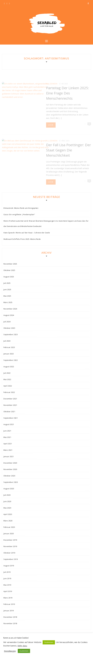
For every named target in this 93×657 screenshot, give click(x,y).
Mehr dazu (22, 645)
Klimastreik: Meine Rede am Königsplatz (20, 208)
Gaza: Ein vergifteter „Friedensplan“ (19, 214)
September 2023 (10, 334)
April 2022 (7, 386)
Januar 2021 (8, 456)
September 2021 (10, 418)
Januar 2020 (8, 533)
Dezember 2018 (10, 617)
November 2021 (10, 405)
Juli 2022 (7, 373)
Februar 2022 (9, 392)
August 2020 (8, 488)
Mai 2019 (7, 585)
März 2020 (7, 520)
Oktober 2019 (9, 553)
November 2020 (10, 469)
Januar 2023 (8, 354)
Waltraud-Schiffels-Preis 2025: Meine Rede (22, 239)
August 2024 (8, 315)
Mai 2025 (7, 296)
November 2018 (10, 623)
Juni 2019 (7, 578)
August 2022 (8, 366)
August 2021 (8, 424)
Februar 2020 (9, 527)
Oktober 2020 (9, 476)
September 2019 (10, 559)
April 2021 (7, 443)
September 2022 (10, 360)
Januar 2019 (8, 610)
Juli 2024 (7, 321)
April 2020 (7, 514)
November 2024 (10, 309)
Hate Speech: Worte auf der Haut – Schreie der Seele (26, 232)
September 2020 (10, 482)
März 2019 (7, 598)
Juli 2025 (7, 283)
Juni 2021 (7, 431)
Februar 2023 (9, 347)
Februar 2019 (9, 604)
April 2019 (7, 591)
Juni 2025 (7, 289)
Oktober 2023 (9, 328)
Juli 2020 (7, 495)
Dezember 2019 (10, 540)
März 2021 (7, 450)
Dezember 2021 (10, 398)
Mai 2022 (7, 379)
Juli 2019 (7, 572)
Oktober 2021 (9, 411)
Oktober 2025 (9, 270)
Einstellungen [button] (10, 651)
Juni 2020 (7, 501)
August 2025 (8, 276)
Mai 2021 (7, 437)
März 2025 (7, 302)
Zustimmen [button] (48, 642)
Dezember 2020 (10, 463)
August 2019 (8, 565)
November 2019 (10, 546)
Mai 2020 (7, 508)
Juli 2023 (7, 341)
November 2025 (10, 264)
